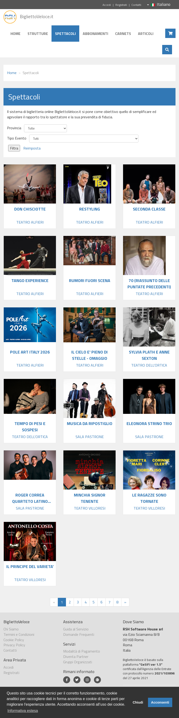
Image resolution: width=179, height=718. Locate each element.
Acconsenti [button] (160, 702)
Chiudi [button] (138, 702)
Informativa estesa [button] (22, 711)
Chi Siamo (11, 629)
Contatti (136, 5)
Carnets (123, 33)
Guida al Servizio (76, 629)
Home (15, 33)
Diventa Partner (75, 656)
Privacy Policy (14, 645)
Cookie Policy (13, 640)
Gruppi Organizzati (77, 662)
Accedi (107, 5)
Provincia (14, 128)
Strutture (38, 33)
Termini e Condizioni (18, 634)
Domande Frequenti (78, 634)
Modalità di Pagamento (81, 651)
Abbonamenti (95, 33)
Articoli (145, 33)
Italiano (158, 4)
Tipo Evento (16, 138)
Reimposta (32, 148)
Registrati (121, 5)
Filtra (14, 148)
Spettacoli (65, 33)
